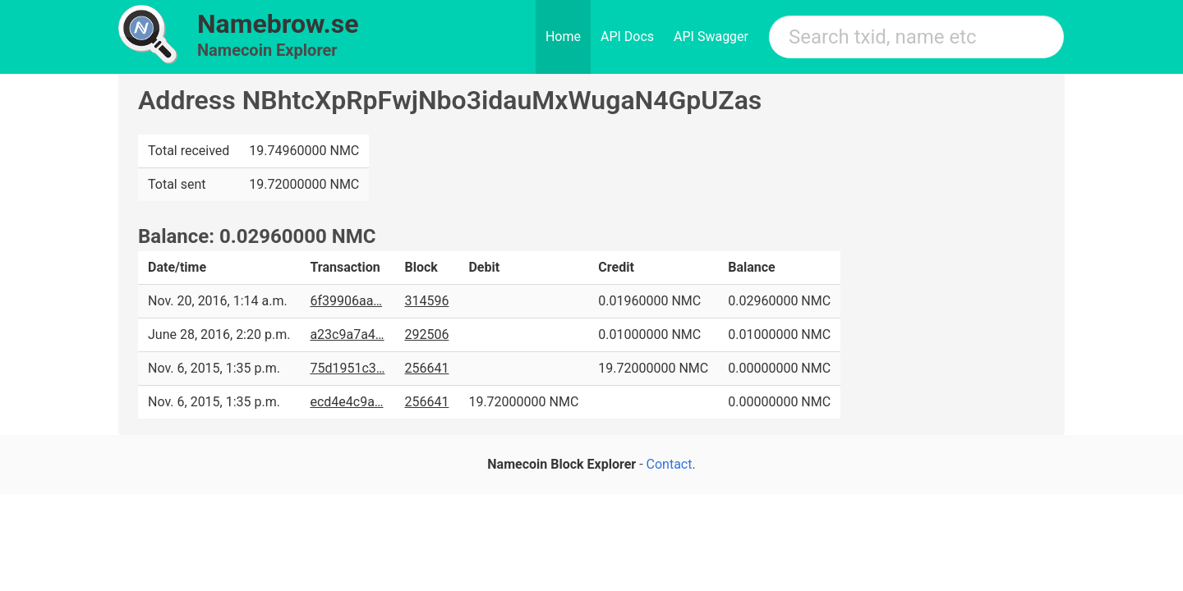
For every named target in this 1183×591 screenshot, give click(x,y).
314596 (426, 301)
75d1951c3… (347, 368)
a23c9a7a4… (347, 334)
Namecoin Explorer (267, 50)
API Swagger (711, 36)
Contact (670, 464)
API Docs (627, 36)
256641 (426, 368)
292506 (426, 334)
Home (563, 36)
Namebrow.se (278, 23)
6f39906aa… (346, 301)
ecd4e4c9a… (346, 402)
